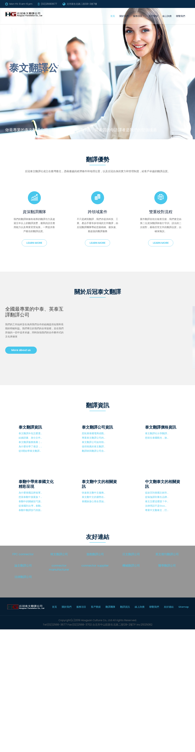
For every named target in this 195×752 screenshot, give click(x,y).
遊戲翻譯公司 (95, 554)
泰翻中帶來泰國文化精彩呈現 (36, 484)
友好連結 (169, 606)
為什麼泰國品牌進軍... (30, 492)
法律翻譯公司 (23, 577)
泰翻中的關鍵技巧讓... (30, 501)
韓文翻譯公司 (59, 554)
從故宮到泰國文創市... (156, 492)
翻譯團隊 (110, 606)
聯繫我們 (180, 16)
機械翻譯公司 (131, 565)
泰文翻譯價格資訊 (160, 427)
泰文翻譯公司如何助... (93, 442)
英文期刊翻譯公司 (167, 554)
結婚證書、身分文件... (30, 437)
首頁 (112, 16)
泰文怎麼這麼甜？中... (156, 501)
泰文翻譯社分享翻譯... (156, 433)
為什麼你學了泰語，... (30, 446)
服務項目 (138, 16)
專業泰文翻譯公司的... (93, 437)
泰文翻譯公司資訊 (97, 427)
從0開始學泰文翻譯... (30, 451)
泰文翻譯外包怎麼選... (30, 433)
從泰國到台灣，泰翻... (30, 505)
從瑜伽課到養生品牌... (156, 497)
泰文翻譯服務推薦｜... (30, 442)
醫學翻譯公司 (167, 565)
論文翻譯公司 (23, 565)
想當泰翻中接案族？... (30, 497)
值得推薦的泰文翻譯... (93, 446)
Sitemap (183, 606)
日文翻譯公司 (131, 554)
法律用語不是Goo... (155, 505)
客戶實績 (153, 16)
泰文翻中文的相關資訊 (99, 484)
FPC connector (23, 554)
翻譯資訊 (125, 606)
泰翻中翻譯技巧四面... (30, 510)
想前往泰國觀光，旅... (156, 437)
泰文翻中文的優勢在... (93, 497)
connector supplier (95, 565)
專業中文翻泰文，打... (156, 510)
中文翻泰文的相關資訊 (162, 484)
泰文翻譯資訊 (30, 427)
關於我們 (124, 16)
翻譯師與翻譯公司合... (93, 451)
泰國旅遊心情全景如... (93, 501)
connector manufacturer (59, 567)
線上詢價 (166, 16)
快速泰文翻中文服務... (93, 492)
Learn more (34, 243)
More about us (21, 350)
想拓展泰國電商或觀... (93, 433)
